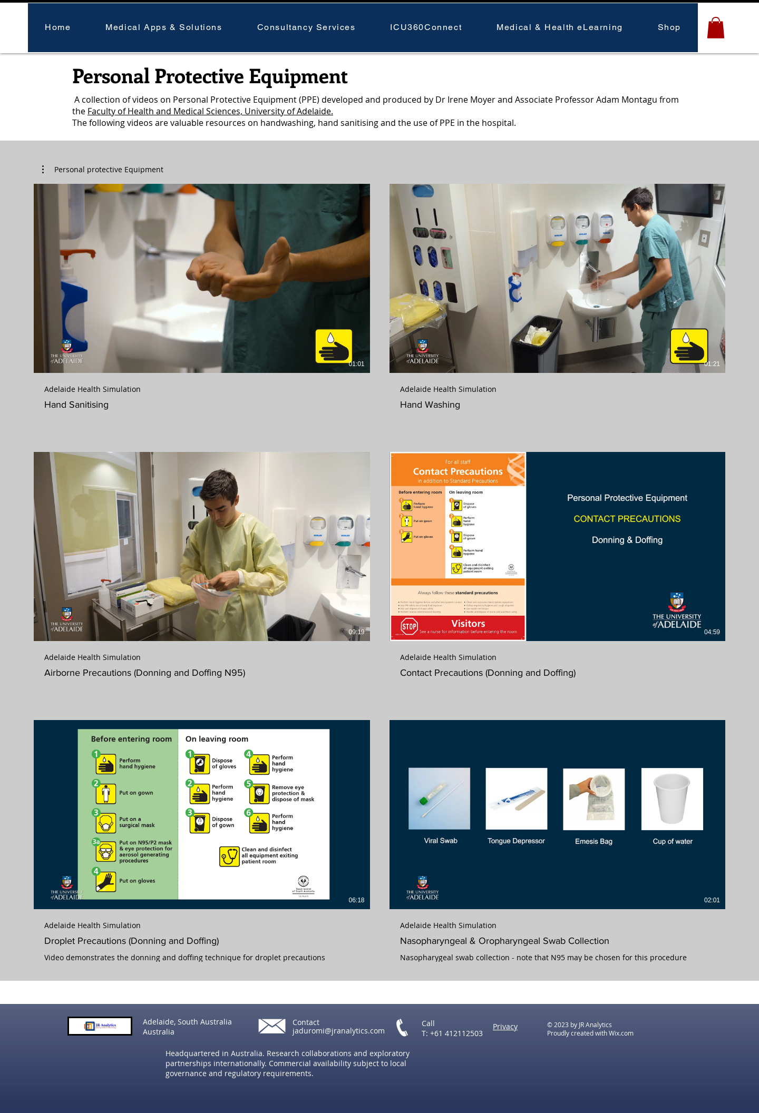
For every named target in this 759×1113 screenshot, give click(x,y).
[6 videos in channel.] (379, 573)
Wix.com (621, 1033)
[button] (164, 27)
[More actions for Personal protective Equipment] (102, 169)
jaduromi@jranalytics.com (339, 1031)
